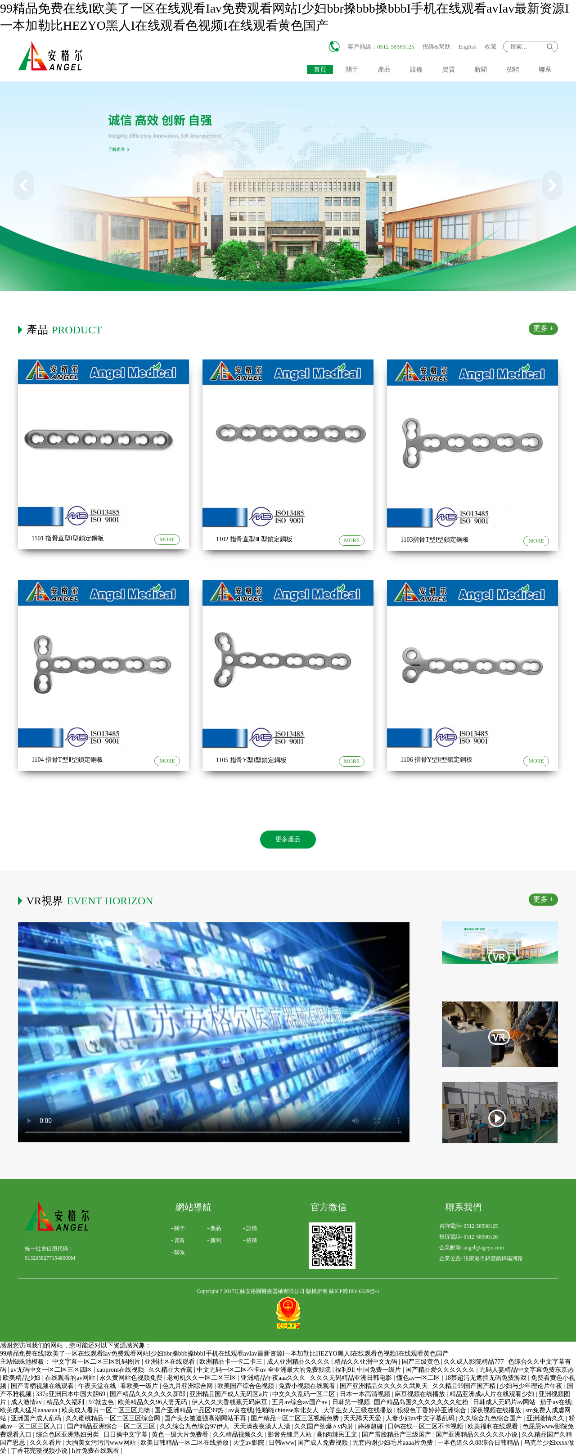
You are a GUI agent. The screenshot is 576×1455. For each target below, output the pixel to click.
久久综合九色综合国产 (491, 1418)
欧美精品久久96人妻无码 (153, 1402)
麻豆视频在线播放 (421, 1394)
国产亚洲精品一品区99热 (189, 1410)
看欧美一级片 (140, 1386)
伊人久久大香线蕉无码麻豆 (230, 1402)
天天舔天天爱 (363, 1418)
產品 (384, 69)
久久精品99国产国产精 (464, 1386)
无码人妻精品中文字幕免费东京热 (526, 1369)
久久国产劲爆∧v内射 (324, 1426)
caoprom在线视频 (121, 1369)
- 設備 (250, 1228)
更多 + (543, 328)
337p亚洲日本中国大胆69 (71, 1394)
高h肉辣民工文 (337, 1434)
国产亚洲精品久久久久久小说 (477, 1434)
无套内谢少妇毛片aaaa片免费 (393, 1442)
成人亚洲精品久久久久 (299, 1361)
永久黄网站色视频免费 (131, 1377)
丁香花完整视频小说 (40, 1450)
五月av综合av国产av (300, 1402)
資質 (448, 69)
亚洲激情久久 (546, 1418)
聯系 (545, 69)
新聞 (480, 69)
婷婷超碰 (371, 1426)
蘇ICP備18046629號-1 (354, 1291)
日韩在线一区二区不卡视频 (426, 1426)
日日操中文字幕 (126, 1434)
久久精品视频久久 (239, 1434)
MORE (167, 539)
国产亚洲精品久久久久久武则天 (385, 1386)
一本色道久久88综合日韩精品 (479, 1442)
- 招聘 (250, 1240)
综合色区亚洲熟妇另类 (68, 1434)
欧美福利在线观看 (494, 1426)
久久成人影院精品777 (474, 1361)
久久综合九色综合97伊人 (195, 1426)
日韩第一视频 (352, 1402)
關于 (352, 69)
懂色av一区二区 (419, 1377)
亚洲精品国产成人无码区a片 (229, 1394)
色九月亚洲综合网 (188, 1386)
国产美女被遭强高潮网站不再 (206, 1418)
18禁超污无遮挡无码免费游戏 (486, 1377)
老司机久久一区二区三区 (202, 1377)
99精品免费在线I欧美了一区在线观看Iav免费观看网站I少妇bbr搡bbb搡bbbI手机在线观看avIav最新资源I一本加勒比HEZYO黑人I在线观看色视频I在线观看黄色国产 (224, 1353)
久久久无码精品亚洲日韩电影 (352, 1377)
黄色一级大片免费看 (181, 1434)
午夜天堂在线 (98, 1386)
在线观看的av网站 (71, 1377)
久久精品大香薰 (171, 1369)
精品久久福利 (66, 1402)
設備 (416, 69)
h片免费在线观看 (96, 1450)
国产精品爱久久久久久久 (441, 1369)
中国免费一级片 (380, 1369)
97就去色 (102, 1402)
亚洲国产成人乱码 (37, 1418)
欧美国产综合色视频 (246, 1386)
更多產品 (288, 839)
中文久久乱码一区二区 (304, 1394)
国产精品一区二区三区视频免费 (296, 1418)
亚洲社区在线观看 (170, 1361)
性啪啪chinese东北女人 (288, 1410)
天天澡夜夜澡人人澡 (263, 1426)
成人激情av (27, 1402)
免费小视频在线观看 (308, 1386)
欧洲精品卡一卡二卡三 (231, 1361)
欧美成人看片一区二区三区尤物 (107, 1410)
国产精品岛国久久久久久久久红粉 (422, 1402)
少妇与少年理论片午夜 (532, 1386)
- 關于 (178, 1228)
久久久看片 (46, 1442)
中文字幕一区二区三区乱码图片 (97, 1361)
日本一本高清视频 (366, 1394)
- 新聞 (214, 1240)
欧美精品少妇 (22, 1377)
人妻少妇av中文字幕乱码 (421, 1418)
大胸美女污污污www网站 (102, 1442)
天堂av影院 (249, 1442)
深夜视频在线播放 (497, 1410)
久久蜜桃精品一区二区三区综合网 (114, 1418)
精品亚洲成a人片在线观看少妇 (493, 1394)
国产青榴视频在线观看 (43, 1386)
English (468, 46)
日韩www (282, 1442)
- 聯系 (178, 1252)
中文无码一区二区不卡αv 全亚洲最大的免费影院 (264, 1369)
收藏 (490, 46)
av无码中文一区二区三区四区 (52, 1369)
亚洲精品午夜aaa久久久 (274, 1377)
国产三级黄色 (421, 1361)
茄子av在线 (555, 1402)
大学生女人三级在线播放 (358, 1410)
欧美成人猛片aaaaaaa (29, 1410)
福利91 (344, 1369)
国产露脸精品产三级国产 (397, 1434)
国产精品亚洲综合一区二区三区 (112, 1426)
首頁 (320, 69)
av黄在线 (240, 1410)
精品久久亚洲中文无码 (366, 1361)
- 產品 (214, 1228)
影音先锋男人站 (291, 1434)
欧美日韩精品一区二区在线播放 (185, 1442)
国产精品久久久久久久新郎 (148, 1394)
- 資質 (178, 1240)
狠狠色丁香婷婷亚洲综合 (432, 1410)
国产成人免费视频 (323, 1442)
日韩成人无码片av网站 (505, 1402)
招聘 (513, 69)
